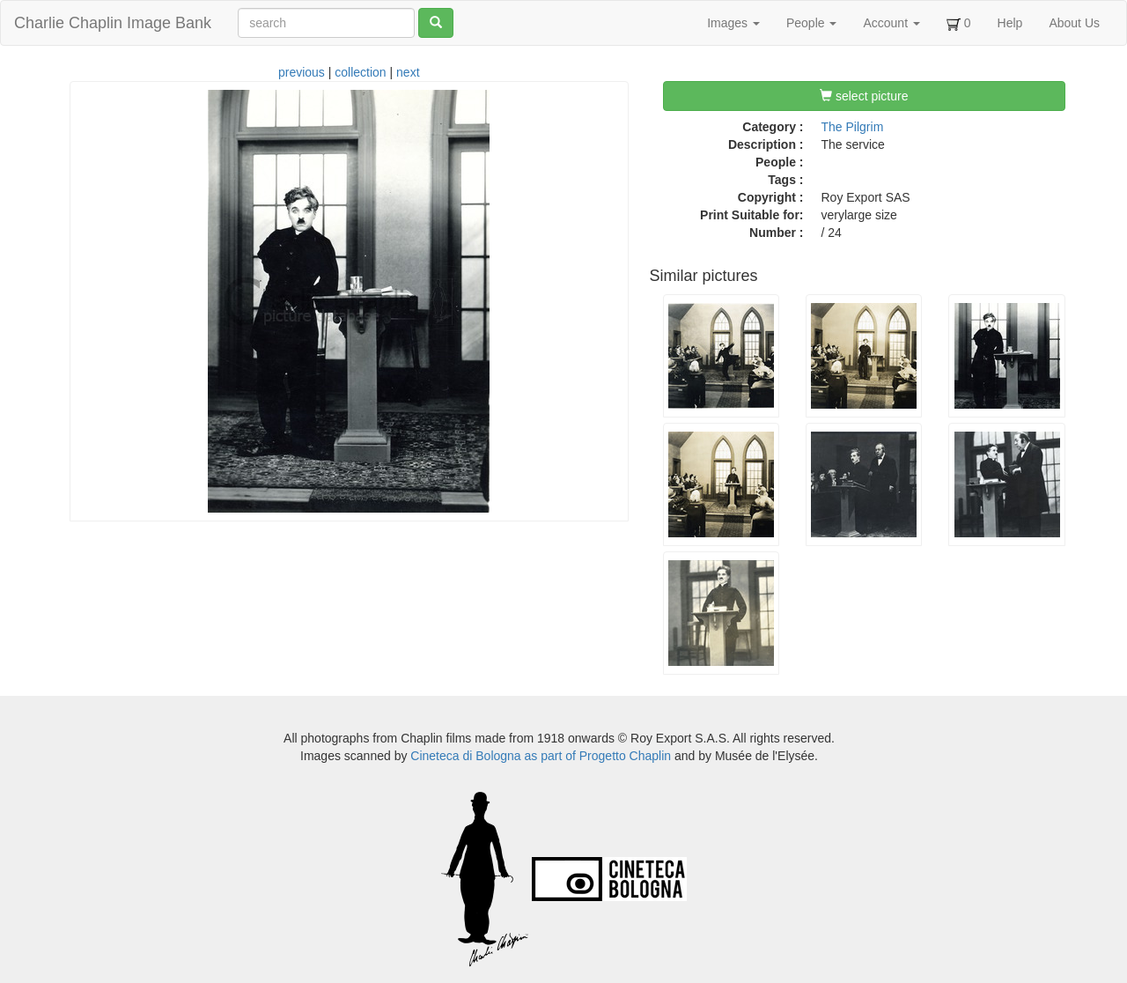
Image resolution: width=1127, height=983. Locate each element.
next (407, 72)
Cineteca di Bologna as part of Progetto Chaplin (540, 756)
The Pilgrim (852, 127)
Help (1010, 23)
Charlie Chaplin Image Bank (112, 23)
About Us (1074, 23)
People (811, 23)
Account (891, 23)
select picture (864, 96)
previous (301, 72)
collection (360, 72)
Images (733, 23)
